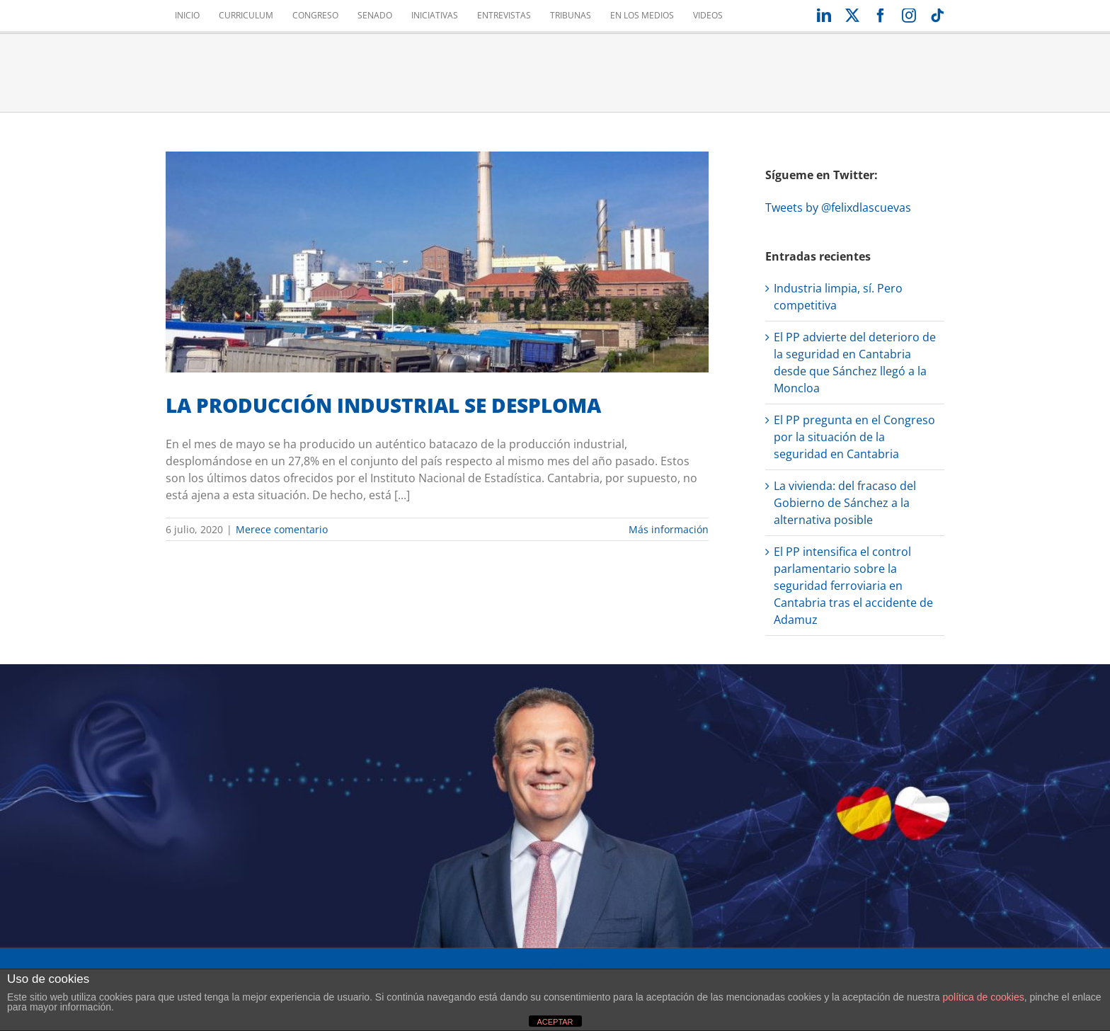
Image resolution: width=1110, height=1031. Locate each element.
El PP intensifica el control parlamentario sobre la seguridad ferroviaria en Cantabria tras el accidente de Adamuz (853, 585)
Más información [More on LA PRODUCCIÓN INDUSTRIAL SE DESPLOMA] (669, 529)
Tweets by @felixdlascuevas (838, 207)
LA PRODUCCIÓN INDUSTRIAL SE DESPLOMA (383, 405)
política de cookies (983, 997)
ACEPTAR (555, 1022)
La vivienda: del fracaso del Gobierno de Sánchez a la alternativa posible (845, 503)
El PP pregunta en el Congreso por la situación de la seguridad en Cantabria (854, 437)
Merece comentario (282, 529)
